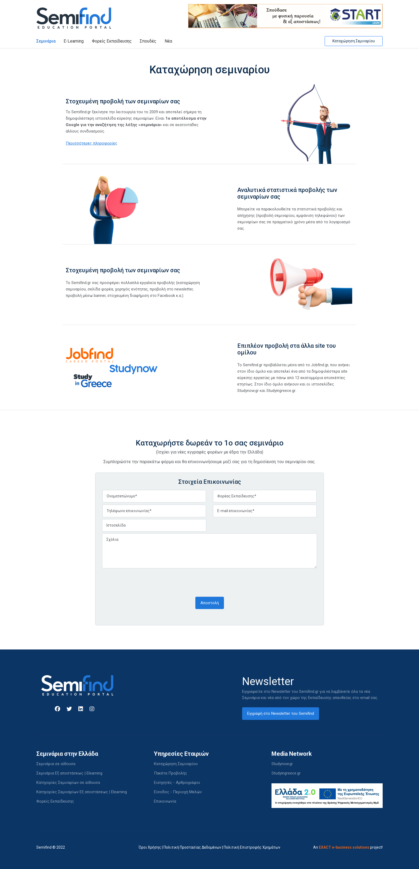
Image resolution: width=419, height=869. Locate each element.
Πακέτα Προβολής (170, 773)
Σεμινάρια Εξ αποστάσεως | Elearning (69, 773)
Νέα (168, 41)
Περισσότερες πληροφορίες (91, 143)
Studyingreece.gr (286, 773)
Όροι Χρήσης (150, 847)
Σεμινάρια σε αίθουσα (55, 763)
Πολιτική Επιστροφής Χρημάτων (252, 847)
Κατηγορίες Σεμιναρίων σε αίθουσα (68, 782)
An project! (348, 847)
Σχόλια (209, 550)
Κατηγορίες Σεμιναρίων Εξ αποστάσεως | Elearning (81, 791)
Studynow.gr (282, 763)
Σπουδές (148, 41)
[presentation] (142, 582)
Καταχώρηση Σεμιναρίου (353, 41)
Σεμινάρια (46, 41)
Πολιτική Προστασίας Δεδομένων (192, 847)
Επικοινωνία (165, 801)
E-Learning (74, 41)
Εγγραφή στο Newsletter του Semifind (280, 713)
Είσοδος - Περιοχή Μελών (178, 791)
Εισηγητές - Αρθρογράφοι (177, 782)
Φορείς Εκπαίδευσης (112, 41)
